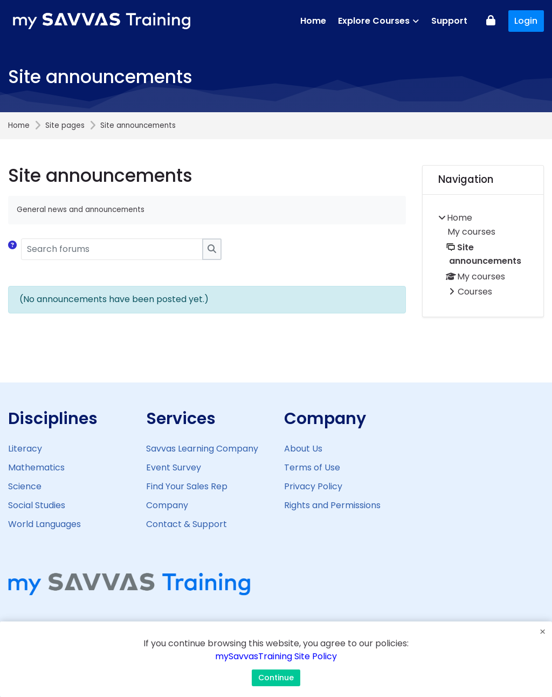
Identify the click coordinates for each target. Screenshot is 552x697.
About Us (303, 448)
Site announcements (138, 125)
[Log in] (490, 21)
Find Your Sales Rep (186, 486)
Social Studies (36, 504)
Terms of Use (312, 467)
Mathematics (36, 467)
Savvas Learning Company (202, 448)
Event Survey (173, 467)
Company (167, 505)
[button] (14, 249)
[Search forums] (112, 249)
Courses (475, 291)
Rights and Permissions (332, 505)
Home (19, 125)
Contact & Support (186, 524)
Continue (276, 678)
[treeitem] (483, 256)
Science (25, 486)
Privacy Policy (313, 486)
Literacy (25, 448)
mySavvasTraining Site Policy (276, 658)
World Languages (44, 523)
